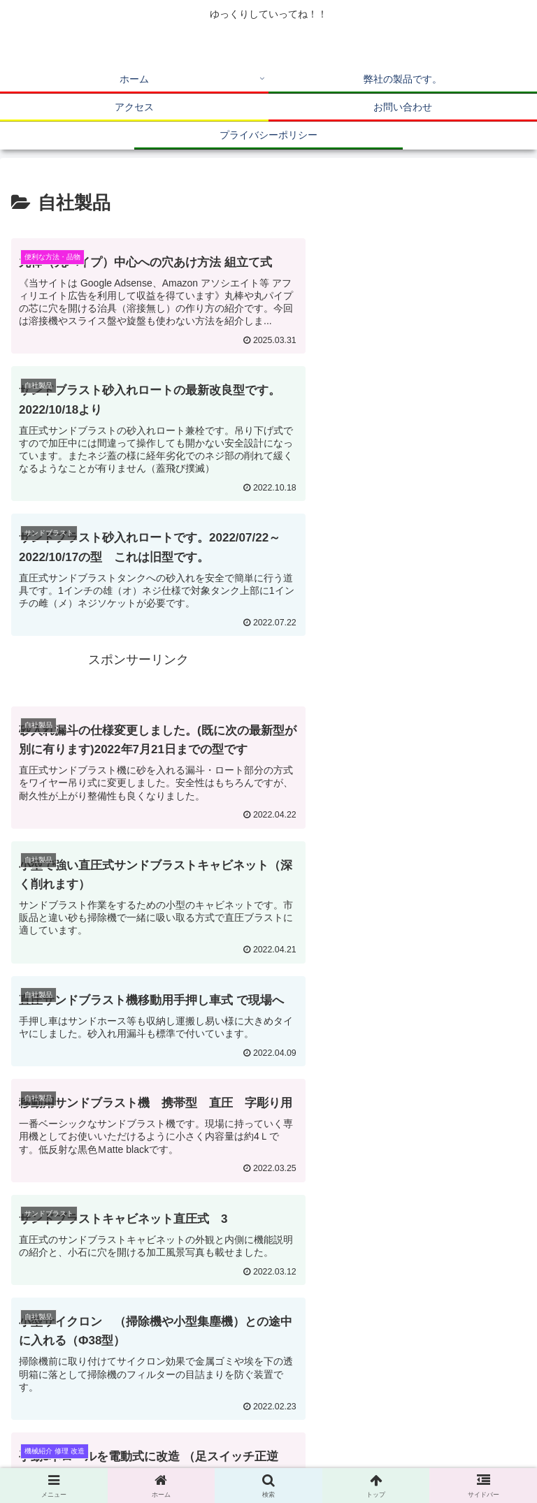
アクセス (444, 1437)
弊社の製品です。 (268, 1437)
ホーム (93, 1437)
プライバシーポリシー (400, 1457)
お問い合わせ (137, 1457)
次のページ (268, 1214)
